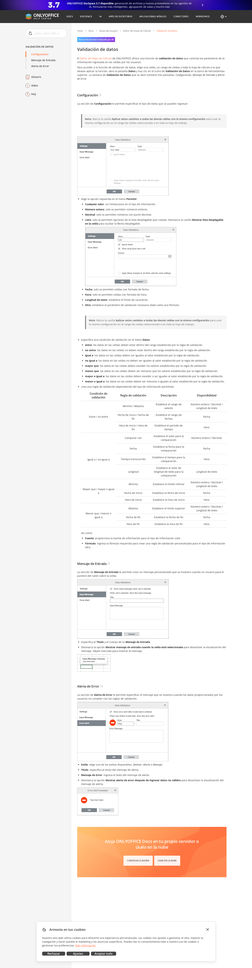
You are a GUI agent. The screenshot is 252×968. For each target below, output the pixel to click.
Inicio (80, 30)
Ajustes (78, 954)
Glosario (36, 77)
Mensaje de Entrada (43, 60)
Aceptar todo (104, 954)
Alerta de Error (40, 66)
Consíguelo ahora (138, 860)
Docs (91, 30)
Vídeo (34, 85)
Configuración (39, 54)
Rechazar (53, 954)
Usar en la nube (167, 860)
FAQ (33, 94)
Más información (85, 945)
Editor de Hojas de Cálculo (137, 30)
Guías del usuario (108, 30)
